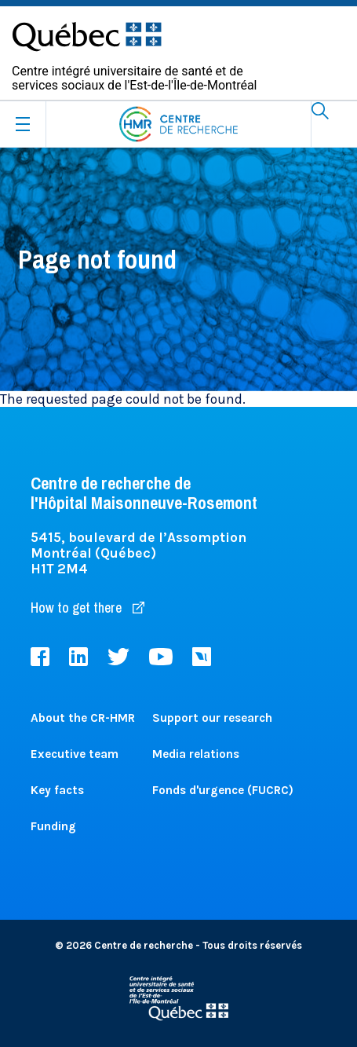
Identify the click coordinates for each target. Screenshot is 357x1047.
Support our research (212, 718)
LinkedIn (78, 656)
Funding (53, 826)
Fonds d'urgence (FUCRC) (222, 790)
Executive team (74, 754)
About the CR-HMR (83, 718)
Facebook (40, 656)
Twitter (118, 656)
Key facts (57, 790)
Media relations (195, 754)
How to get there (87, 608)
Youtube (161, 656)
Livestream (201, 656)
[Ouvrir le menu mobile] (23, 124)
